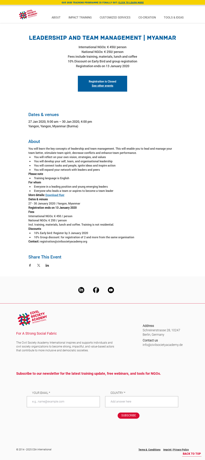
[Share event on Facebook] (30, 265)
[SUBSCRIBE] (128, 416)
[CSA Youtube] (111, 290)
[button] (57, 17)
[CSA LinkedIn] (81, 290)
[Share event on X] (38, 265)
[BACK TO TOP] (191, 453)
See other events (102, 85)
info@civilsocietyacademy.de (163, 345)
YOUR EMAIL (40, 393)
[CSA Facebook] (96, 290)
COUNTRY (116, 393)
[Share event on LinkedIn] (47, 265)
